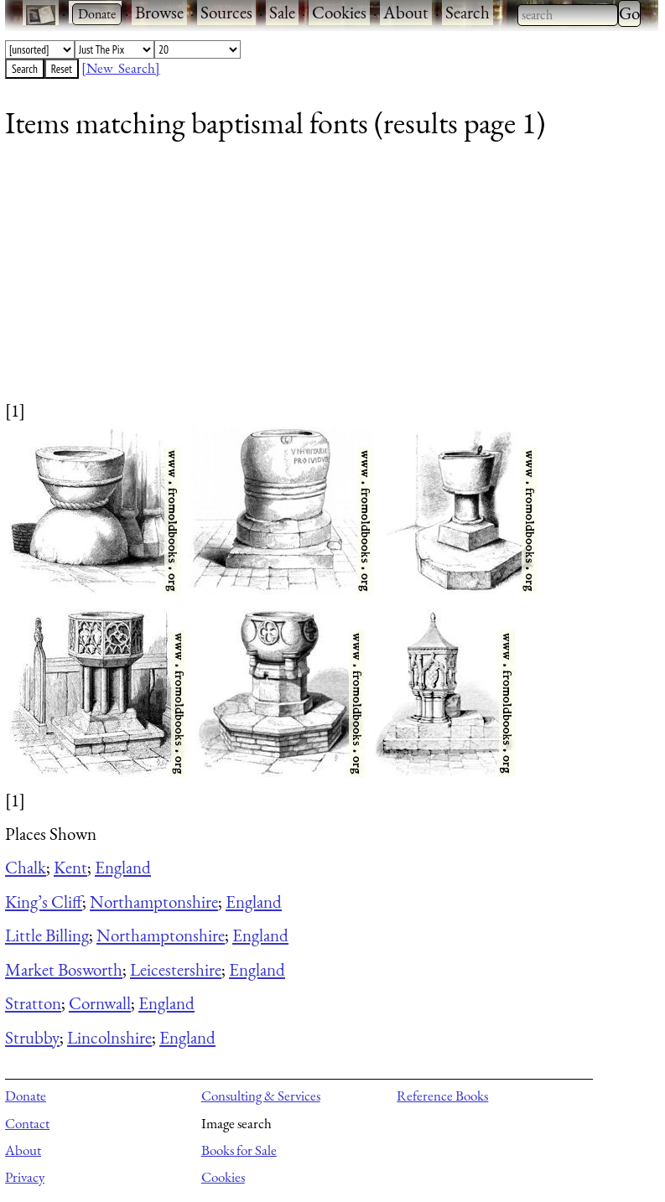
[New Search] (120, 68)
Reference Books (442, 1095)
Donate (25, 1095)
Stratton (33, 1003)
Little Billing (47, 935)
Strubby (32, 1037)
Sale (282, 12)
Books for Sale (239, 1150)
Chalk (25, 867)
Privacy (24, 1177)
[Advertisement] (321, 280)
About (406, 12)
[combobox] (567, 15)
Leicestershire (175, 969)
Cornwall (100, 1003)
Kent (70, 867)
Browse (159, 12)
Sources (226, 12)
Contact (27, 1123)
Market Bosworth (63, 969)
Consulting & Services (260, 1095)
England (123, 867)
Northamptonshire (154, 901)
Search (467, 12)
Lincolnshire (109, 1037)
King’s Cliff (43, 901)
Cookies (339, 12)
